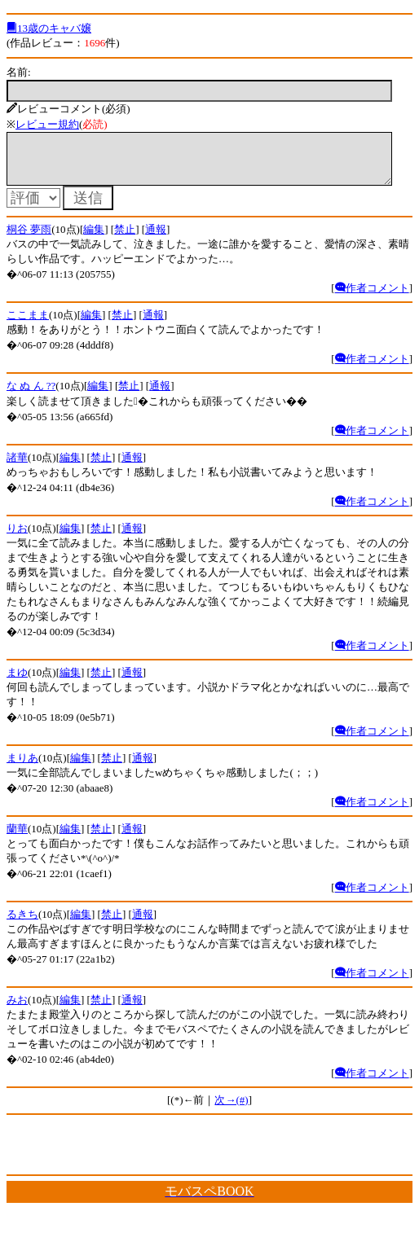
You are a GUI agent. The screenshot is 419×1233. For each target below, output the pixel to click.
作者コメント (372, 298)
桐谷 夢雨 (29, 239)
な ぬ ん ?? (31, 395)
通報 (155, 239)
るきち (22, 924)
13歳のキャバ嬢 (49, 28)
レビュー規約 (47, 124)
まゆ (17, 682)
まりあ (22, 767)
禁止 (124, 239)
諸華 (17, 467)
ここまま (28, 324)
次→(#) (231, 1110)
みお (17, 1009)
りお (17, 538)
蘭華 (17, 838)
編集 (93, 239)
